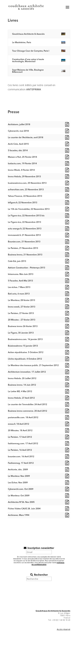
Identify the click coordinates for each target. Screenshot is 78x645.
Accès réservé (63, 629)
